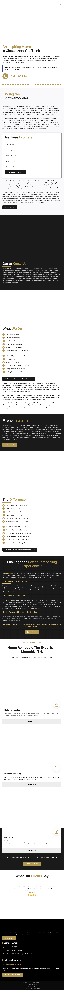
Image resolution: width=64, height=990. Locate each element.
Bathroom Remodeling (13, 338)
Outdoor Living (10, 837)
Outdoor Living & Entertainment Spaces (17, 356)
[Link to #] (61, 5)
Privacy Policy (32, 986)
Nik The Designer (35, 988)
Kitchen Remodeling (12, 334)
